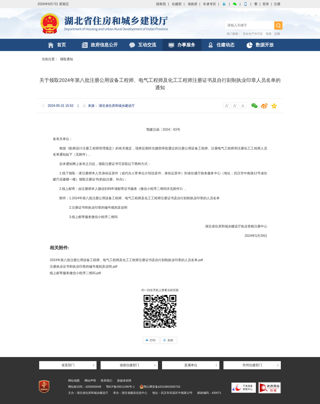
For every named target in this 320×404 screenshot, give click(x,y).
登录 (265, 4)
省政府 (192, 4)
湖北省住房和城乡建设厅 (105, 23)
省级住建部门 (129, 365)
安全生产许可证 (253, 33)
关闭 (168, 340)
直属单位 (190, 365)
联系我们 (106, 380)
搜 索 (278, 25)
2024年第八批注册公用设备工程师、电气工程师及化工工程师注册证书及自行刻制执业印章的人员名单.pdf (126, 260)
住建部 (177, 4)
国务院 (161, 4)
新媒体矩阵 (124, 380)
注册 (277, 4)
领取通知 (66, 59)
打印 (151, 340)
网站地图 (74, 380)
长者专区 (209, 4)
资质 (268, 33)
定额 (277, 33)
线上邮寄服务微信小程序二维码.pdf (75, 273)
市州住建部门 (252, 365)
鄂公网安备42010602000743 (160, 386)
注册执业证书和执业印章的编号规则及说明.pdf (83, 266)
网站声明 (90, 380)
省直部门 (67, 365)
